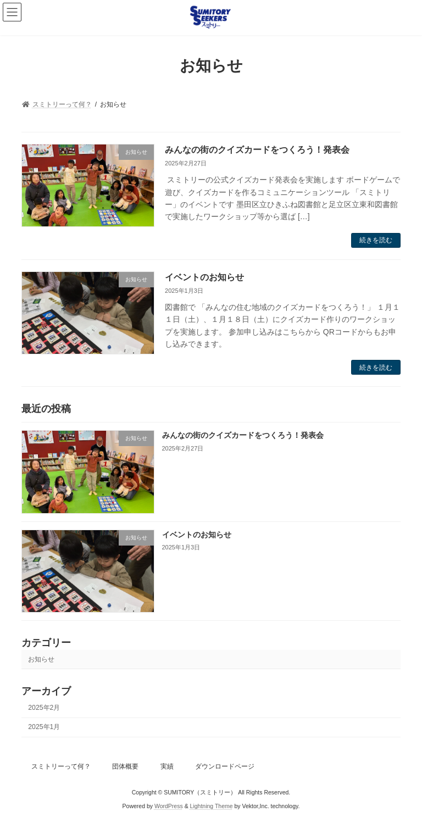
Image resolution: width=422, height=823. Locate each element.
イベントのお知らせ (204, 277)
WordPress (168, 806)
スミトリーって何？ (61, 766)
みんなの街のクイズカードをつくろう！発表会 (257, 149)
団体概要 (125, 766)
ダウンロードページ (224, 766)
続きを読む (375, 240)
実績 (167, 766)
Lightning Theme (211, 806)
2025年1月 (44, 727)
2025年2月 (44, 707)
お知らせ (41, 659)
